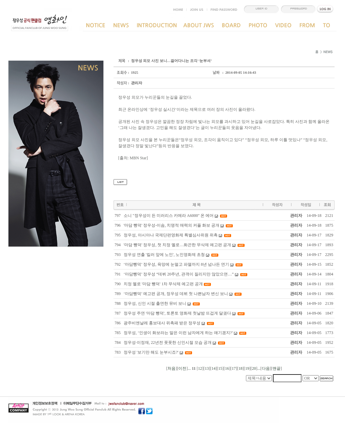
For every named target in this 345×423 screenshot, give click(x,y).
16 (227, 368)
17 (234, 368)
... (189, 368)
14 (214, 368)
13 (207, 368)
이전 (182, 368)
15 (220, 368)
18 (241, 368)
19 (247, 368)
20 (254, 368)
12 (200, 368)
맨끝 (277, 368)
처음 (171, 368)
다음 (266, 368)
